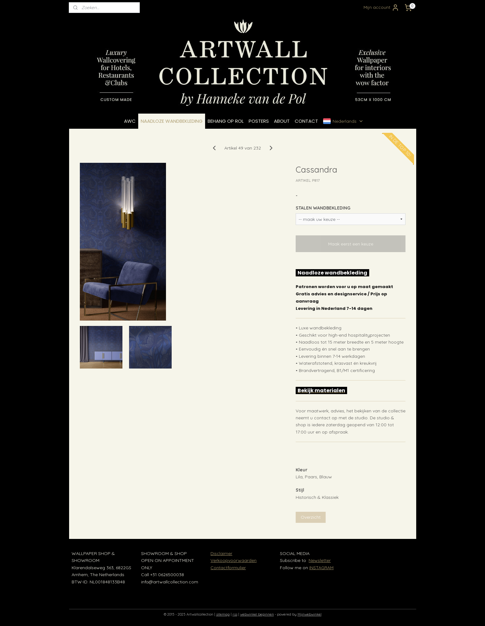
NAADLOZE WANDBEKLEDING (172, 121)
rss (235, 614)
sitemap (223, 614)
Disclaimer (221, 553)
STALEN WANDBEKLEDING (322, 208)
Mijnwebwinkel (310, 614)
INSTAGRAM (321, 567)
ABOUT (282, 121)
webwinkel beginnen (257, 614)
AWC (130, 121)
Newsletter (320, 560)
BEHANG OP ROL (226, 121)
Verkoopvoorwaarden (233, 560)
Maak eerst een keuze (350, 244)
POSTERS (259, 121)
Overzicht (310, 517)
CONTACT (306, 121)
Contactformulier (228, 567)
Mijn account (381, 7)
